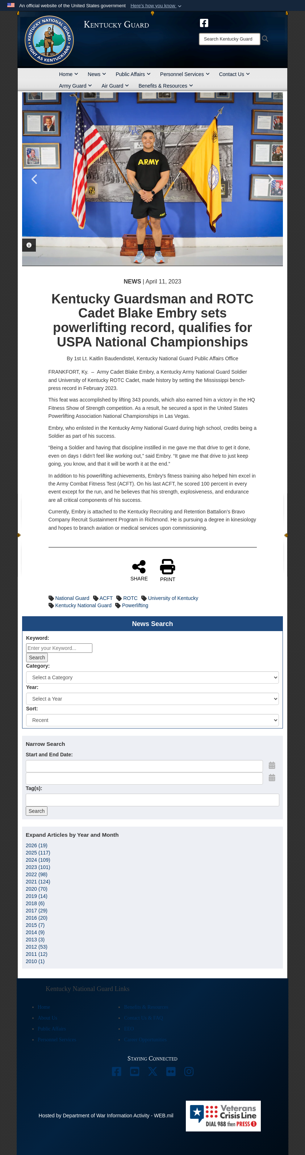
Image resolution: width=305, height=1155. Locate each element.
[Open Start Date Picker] (272, 765)
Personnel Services (185, 74)
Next (270, 179)
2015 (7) (35, 925)
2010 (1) (35, 961)
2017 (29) (36, 911)
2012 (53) (36, 947)
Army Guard (75, 86)
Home (68, 74)
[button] (156, 5)
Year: (32, 687)
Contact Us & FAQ (143, 1018)
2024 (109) (38, 860)
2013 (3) (35, 939)
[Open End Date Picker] (272, 777)
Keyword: (37, 638)
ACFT (106, 598)
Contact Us (234, 74)
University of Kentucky (173, 598)
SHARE (139, 570)
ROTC (130, 598)
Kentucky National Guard (83, 605)
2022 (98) (36, 874)
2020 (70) (36, 889)
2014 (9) (35, 932)
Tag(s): (34, 788)
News (97, 74)
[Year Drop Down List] (152, 699)
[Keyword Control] (59, 648)
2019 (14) (36, 896)
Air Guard (115, 86)
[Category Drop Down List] (152, 677)
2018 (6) (35, 903)
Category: (38, 666)
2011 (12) (36, 954)
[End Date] (144, 778)
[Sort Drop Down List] (152, 720)
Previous (35, 179)
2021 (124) (38, 882)
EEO (129, 1029)
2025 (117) (38, 853)
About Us (47, 1018)
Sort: (32, 708)
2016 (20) (36, 918)
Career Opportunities (145, 1039)
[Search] (229, 39)
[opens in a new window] (204, 22)
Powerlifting (135, 605)
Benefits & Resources (165, 86)
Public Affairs (133, 74)
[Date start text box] (144, 766)
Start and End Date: (49, 754)
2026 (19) (36, 845)
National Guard (72, 598)
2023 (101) (38, 867)
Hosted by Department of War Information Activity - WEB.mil (106, 1115)
